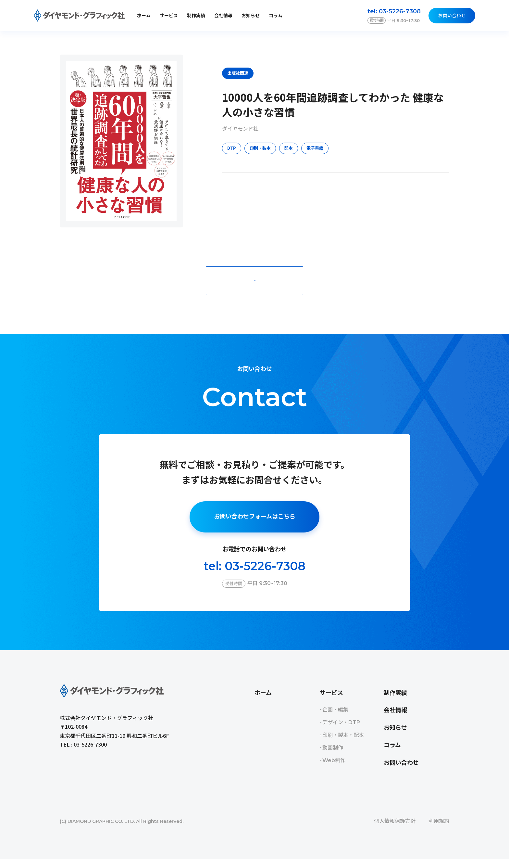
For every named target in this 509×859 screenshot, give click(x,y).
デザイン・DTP (341, 722)
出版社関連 (237, 73)
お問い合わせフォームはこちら (254, 516)
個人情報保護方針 (395, 821)
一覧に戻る (254, 280)
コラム (275, 16)
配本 (288, 148)
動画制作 (332, 748)
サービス (331, 693)
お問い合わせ (452, 16)
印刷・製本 (260, 148)
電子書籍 (314, 148)
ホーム (144, 16)
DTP (231, 148)
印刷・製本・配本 (343, 735)
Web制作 (333, 760)
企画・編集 (335, 710)
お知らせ (251, 16)
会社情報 (223, 16)
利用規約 (438, 821)
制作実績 (196, 16)
